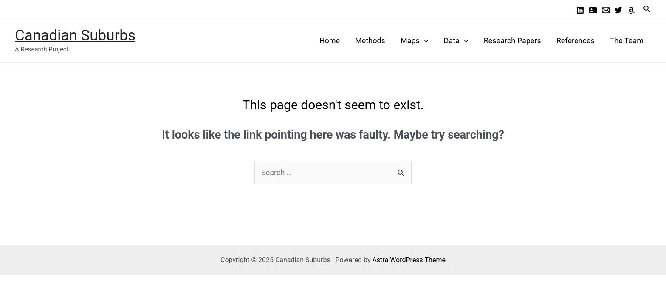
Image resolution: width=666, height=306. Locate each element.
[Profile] (593, 10)
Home (329, 40)
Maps (415, 41)
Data (456, 41)
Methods (370, 40)
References (575, 40)
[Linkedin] (580, 10)
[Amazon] (631, 10)
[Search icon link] (647, 9)
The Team (626, 40)
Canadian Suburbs (75, 35)
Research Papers (512, 40)
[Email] (606, 10)
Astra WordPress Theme (408, 260)
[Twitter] (618, 10)
